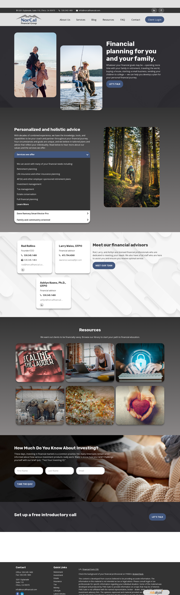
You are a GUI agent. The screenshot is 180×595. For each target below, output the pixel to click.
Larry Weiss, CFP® (70, 238)
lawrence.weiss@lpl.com (70, 252)
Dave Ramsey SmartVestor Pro (33, 205)
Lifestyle (57, 583)
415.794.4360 (68, 247)
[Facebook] (161, 2)
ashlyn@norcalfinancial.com (51, 292)
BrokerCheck (138, 566)
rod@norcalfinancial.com (32, 256)
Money (56, 580)
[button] (65, 11)
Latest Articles (59, 586)
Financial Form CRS (90, 561)
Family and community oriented (33, 212)
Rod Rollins (28, 238)
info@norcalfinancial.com (88, 2)
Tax (55, 576)
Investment (58, 567)
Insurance (58, 573)
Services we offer (26, 146)
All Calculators (59, 592)
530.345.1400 (65, 2)
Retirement (58, 564)
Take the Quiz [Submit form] (25, 476)
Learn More (23, 196)
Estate (56, 570)
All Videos (58, 589)
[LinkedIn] (154, 2)
